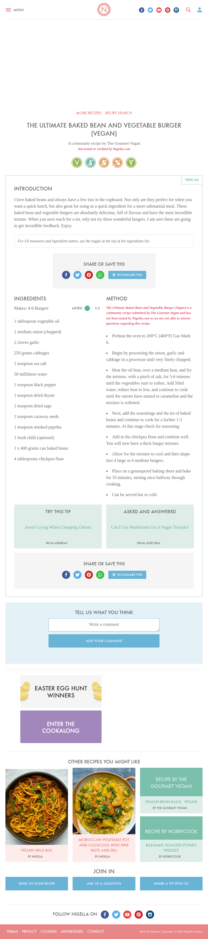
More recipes (89, 112)
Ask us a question (104, 883)
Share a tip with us (171, 883)
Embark (155, 931)
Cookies (48, 931)
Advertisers (72, 931)
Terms (12, 931)
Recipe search (118, 112)
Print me (192, 180)
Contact (95, 931)
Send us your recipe (37, 883)
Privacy (29, 931)
